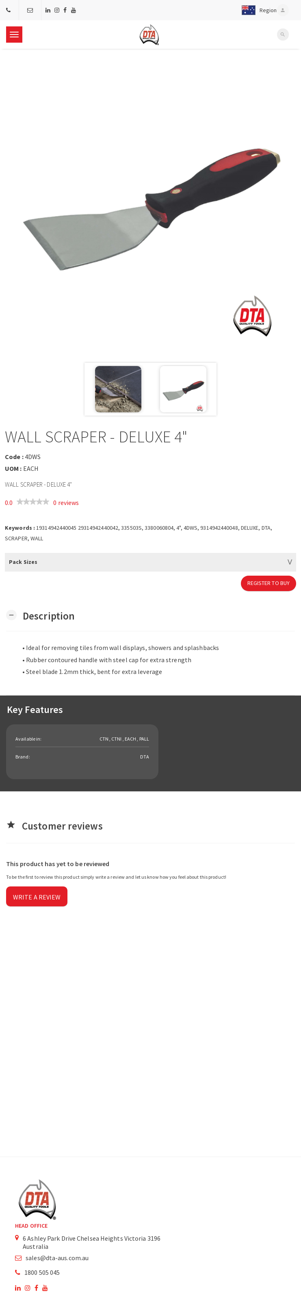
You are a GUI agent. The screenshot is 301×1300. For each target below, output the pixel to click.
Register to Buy (268, 583)
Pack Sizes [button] (23, 562)
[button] (257, 10)
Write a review (37, 897)
